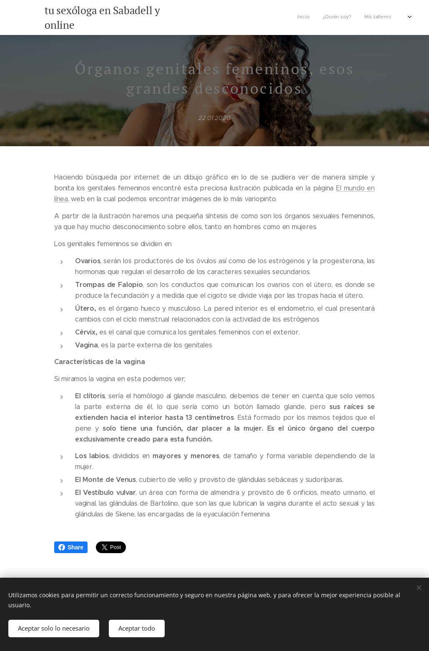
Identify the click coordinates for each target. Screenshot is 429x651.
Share (70, 547)
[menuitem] (350, 17)
